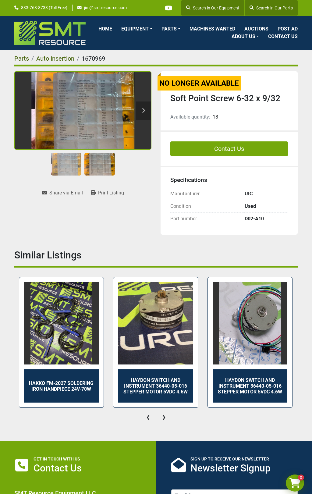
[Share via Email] (62, 193)
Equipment (135, 29)
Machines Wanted (212, 29)
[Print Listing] (107, 193)
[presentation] (148, 417)
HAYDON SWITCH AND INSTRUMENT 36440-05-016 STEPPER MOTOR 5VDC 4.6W (155, 386)
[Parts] (21, 58)
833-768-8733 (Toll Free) (44, 7)
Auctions (256, 29)
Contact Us (283, 36)
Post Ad (288, 29)
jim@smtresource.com (105, 7)
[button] (136, 29)
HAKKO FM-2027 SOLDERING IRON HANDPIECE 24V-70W (61, 386)
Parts (169, 29)
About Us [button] (243, 36)
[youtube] (168, 8)
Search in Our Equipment (212, 7)
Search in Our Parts (271, 7)
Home (105, 29)
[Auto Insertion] (55, 58)
